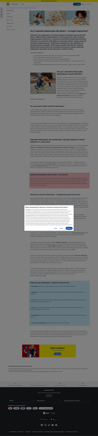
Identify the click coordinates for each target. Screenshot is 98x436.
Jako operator (28, 209)
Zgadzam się (69, 228)
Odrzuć (55, 228)
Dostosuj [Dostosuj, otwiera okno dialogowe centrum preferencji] (61, 228)
